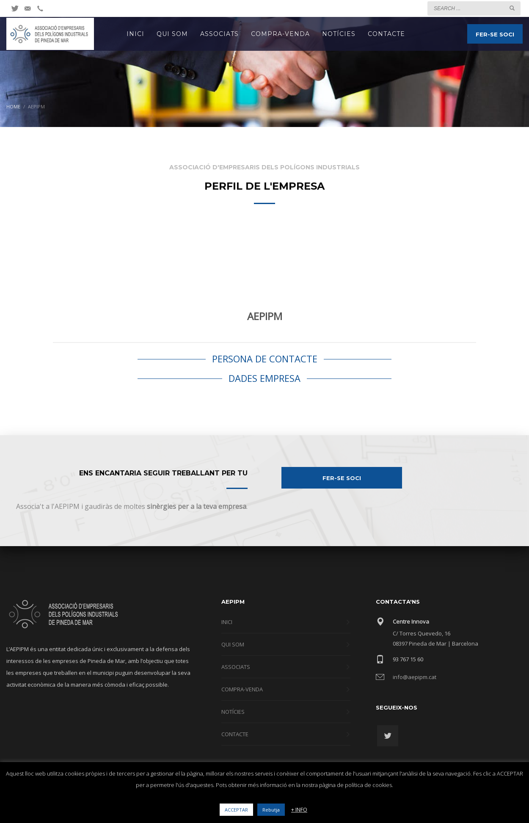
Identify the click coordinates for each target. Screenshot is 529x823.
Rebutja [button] (271, 809)
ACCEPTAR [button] (236, 809)
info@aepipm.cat (414, 677)
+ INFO (299, 809)
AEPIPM (264, 316)
